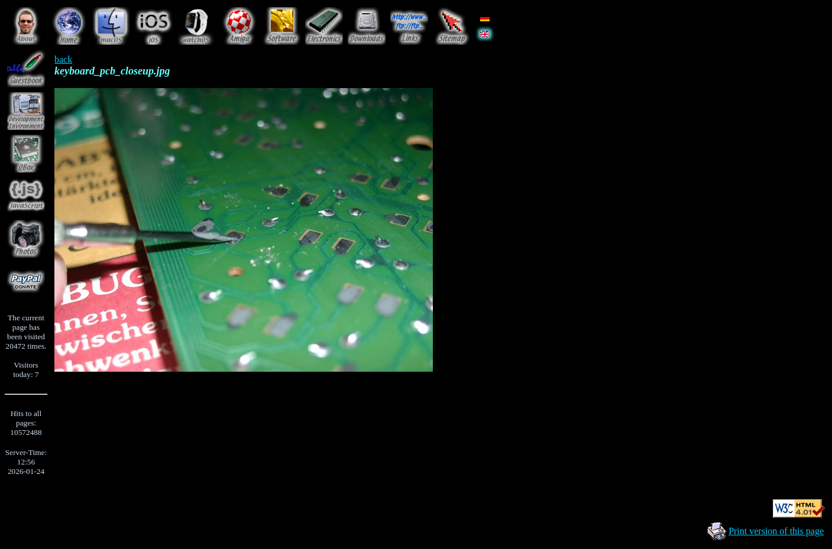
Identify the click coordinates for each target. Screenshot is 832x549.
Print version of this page (776, 531)
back (63, 59)
